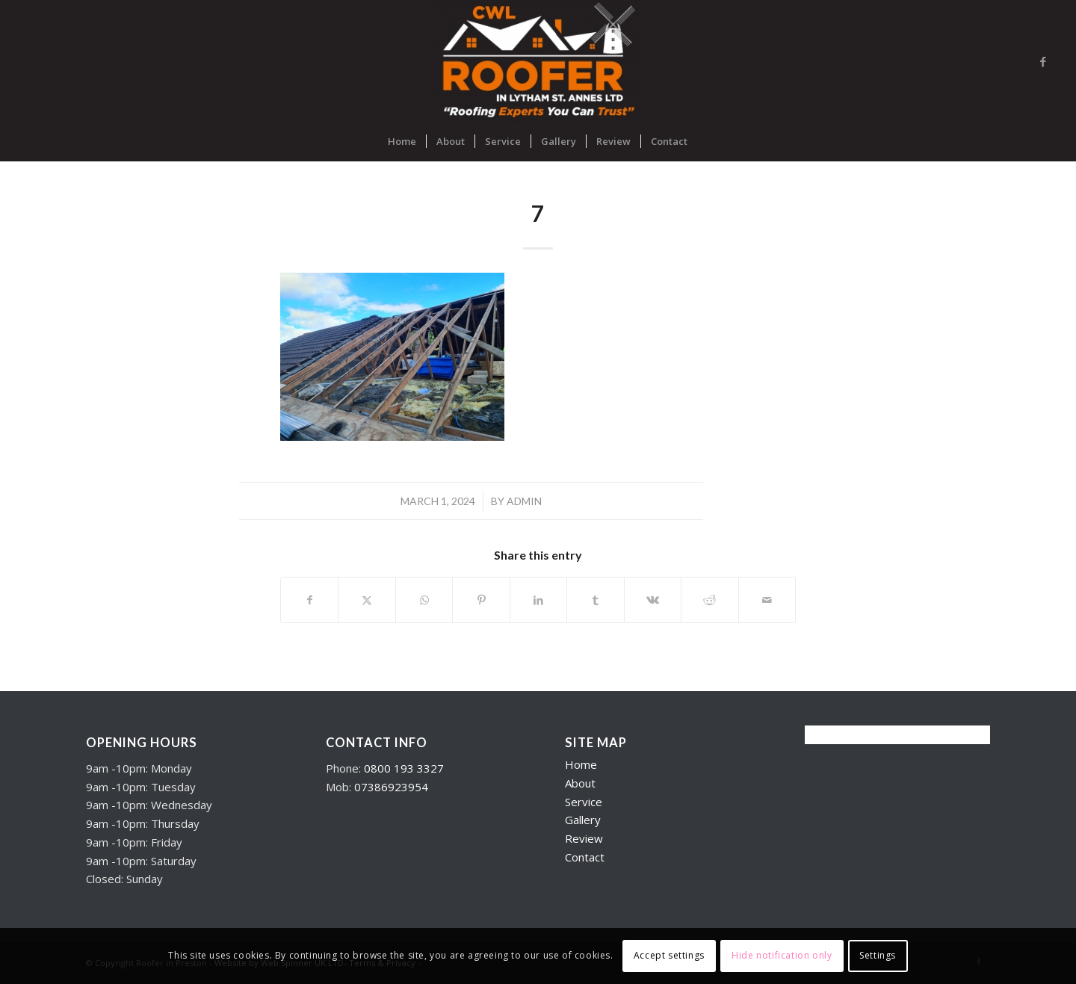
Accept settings (669, 955)
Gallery (583, 819)
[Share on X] (366, 600)
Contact (585, 857)
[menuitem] (402, 141)
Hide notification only (782, 955)
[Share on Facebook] (309, 600)
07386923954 (391, 786)
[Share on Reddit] (709, 600)
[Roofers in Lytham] (538, 61)
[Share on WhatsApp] (424, 600)
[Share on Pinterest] (481, 600)
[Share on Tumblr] (595, 600)
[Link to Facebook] (1043, 61)
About (580, 783)
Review (584, 838)
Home (581, 764)
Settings (877, 955)
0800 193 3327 (404, 768)
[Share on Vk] (653, 600)
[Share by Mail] (767, 600)
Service (583, 801)
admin (524, 501)
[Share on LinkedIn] (538, 600)
